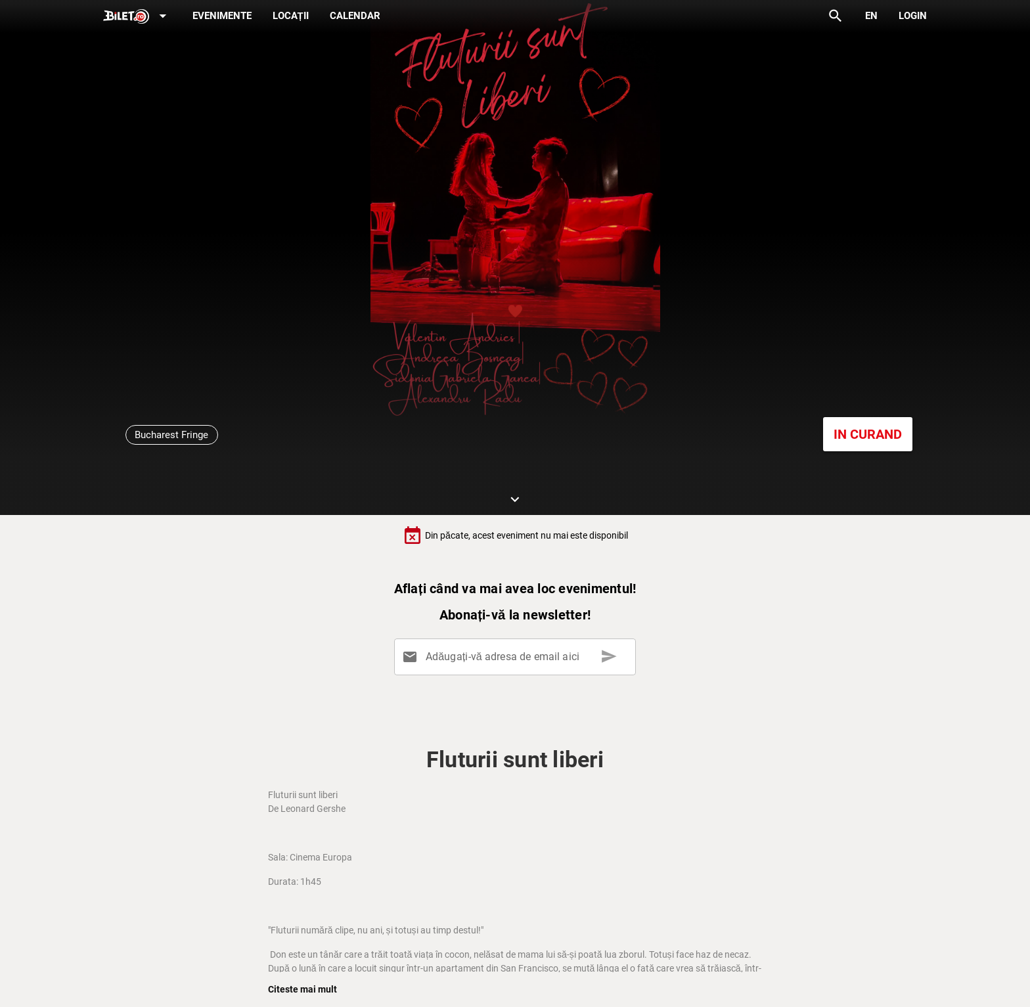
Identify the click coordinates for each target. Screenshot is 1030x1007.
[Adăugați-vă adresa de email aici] (517, 656)
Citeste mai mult (302, 989)
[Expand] (137, 16)
